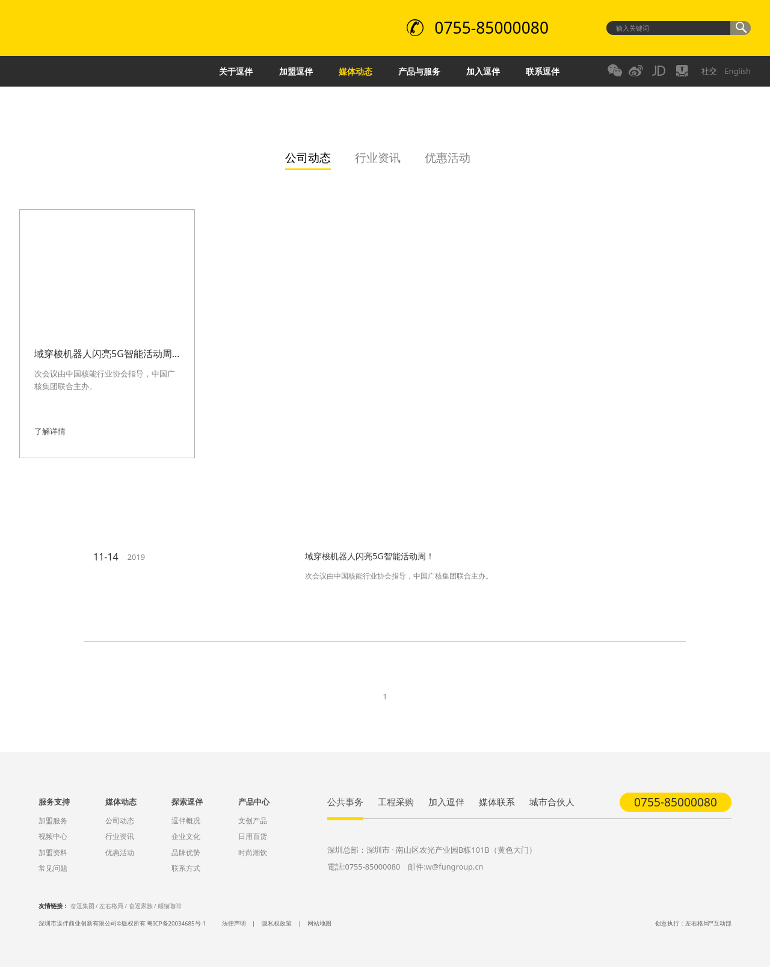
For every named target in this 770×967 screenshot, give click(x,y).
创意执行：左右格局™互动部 (693, 923)
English (737, 71)
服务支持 (54, 801)
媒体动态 (355, 71)
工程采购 (396, 802)
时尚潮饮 (252, 852)
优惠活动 (119, 852)
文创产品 (252, 820)
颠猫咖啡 (170, 906)
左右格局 (111, 906)
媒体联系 (497, 802)
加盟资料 (52, 852)
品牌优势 (185, 852)
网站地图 (319, 923)
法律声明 (234, 923)
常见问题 (52, 868)
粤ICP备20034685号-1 (176, 923)
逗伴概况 (185, 820)
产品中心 (254, 801)
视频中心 (52, 836)
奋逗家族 (141, 906)
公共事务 (345, 802)
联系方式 (185, 868)
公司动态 (119, 820)
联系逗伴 (542, 71)
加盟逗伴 (296, 71)
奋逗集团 (82, 906)
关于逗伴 (236, 71)
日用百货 (252, 836)
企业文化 (185, 836)
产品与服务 (419, 71)
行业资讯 (119, 836)
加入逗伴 (483, 71)
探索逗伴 (187, 801)
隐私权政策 (277, 923)
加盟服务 (52, 820)
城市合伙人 (551, 802)
